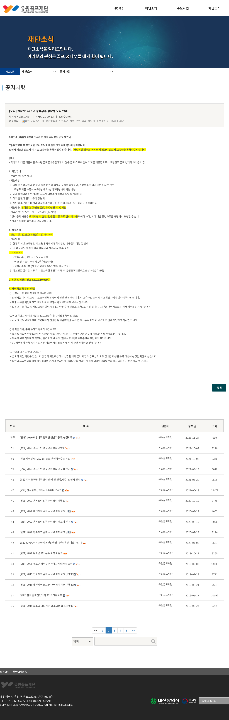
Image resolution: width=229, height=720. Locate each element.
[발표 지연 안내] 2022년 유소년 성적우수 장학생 (45, 458)
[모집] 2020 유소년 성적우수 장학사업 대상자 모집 (46, 563)
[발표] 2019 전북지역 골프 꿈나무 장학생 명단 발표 (46, 574)
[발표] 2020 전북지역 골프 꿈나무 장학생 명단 (44, 532)
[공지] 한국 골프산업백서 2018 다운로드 (41, 595)
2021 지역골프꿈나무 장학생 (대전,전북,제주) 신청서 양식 (50, 479)
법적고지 (4, 671)
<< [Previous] (96, 630)
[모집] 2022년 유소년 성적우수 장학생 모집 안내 (45, 469)
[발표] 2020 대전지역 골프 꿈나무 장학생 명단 (44, 511)
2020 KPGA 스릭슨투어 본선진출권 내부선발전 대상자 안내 (51, 542)
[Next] (133, 630)
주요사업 (183, 8)
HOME (118, 8)
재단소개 (151, 8)
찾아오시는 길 (20, 671)
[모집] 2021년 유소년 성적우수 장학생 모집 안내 (45, 521)
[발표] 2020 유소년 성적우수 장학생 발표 (41, 553)
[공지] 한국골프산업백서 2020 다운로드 (41, 490)
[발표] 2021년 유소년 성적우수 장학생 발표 (42, 500)
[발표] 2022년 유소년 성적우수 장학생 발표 (42, 448)
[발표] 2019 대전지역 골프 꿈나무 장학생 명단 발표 (46, 584)
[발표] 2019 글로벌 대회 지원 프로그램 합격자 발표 (46, 606)
